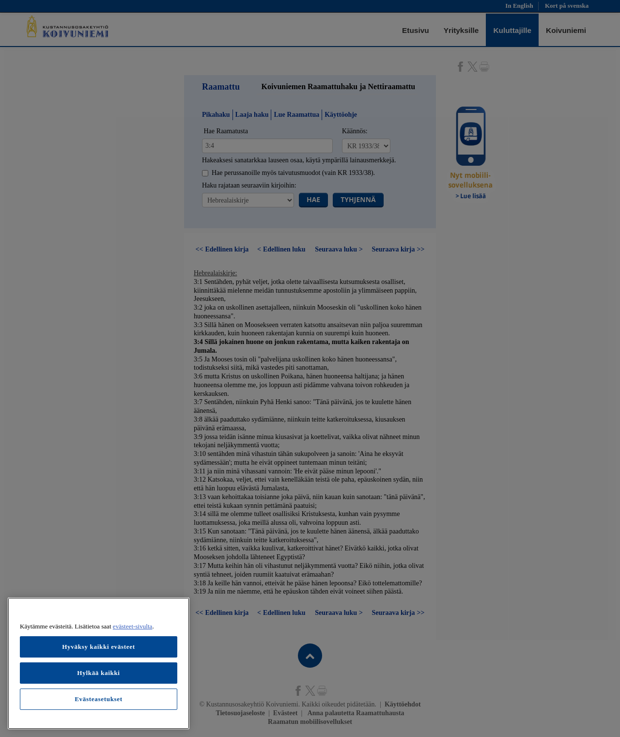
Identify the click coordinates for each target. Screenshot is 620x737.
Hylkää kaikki (98, 672)
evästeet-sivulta (133, 626)
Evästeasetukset (99, 699)
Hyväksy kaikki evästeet (98, 646)
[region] (98, 663)
